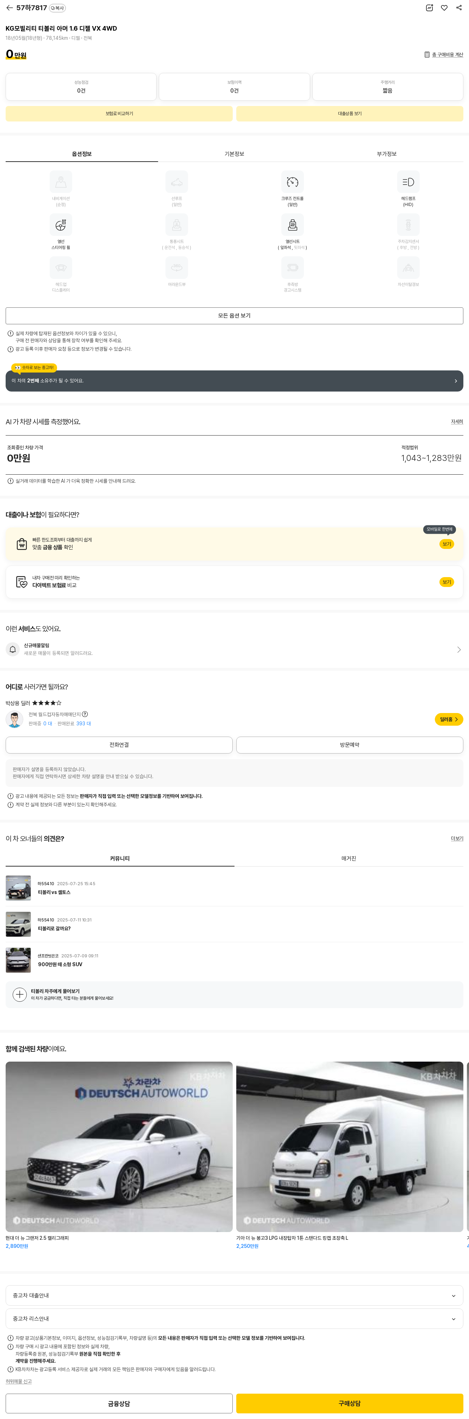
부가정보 (387, 154)
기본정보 (234, 154)
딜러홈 (446, 719)
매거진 (349, 858)
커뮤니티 (120, 858)
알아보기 (234, 544)
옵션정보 (82, 154)
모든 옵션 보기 (234, 315)
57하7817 (41, 8)
